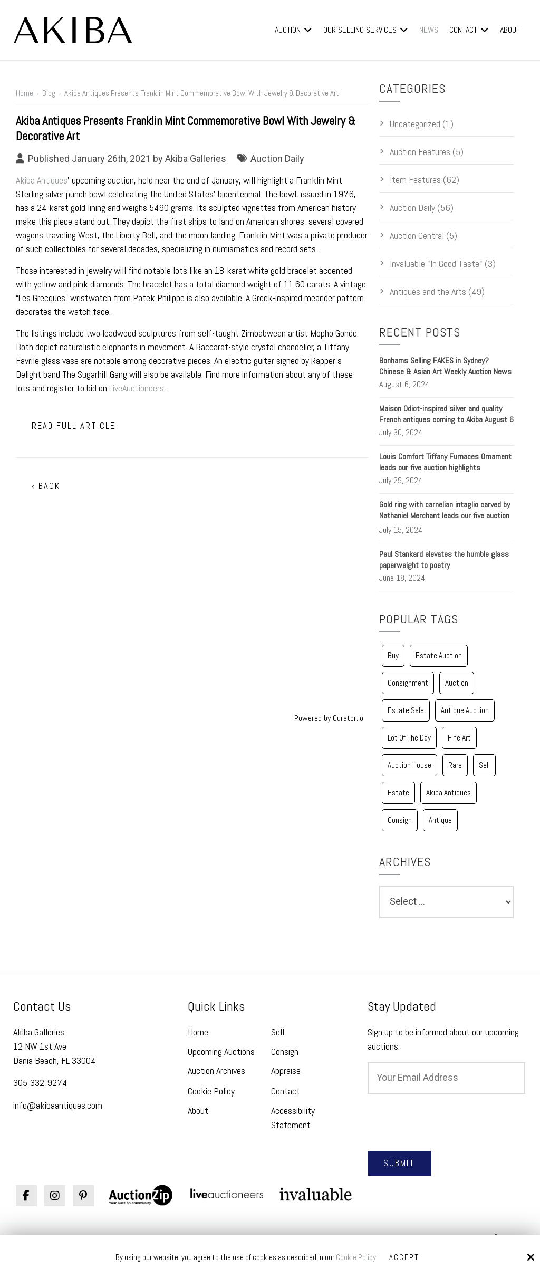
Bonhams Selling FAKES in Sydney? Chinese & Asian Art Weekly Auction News (445, 366)
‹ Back (46, 486)
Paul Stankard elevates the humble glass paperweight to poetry (444, 560)
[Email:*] (446, 1078)
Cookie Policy (356, 1258)
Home (24, 93)
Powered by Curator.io (328, 718)
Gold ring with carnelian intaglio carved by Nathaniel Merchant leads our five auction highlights (444, 515)
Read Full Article (73, 425)
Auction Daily (277, 158)
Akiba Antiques (42, 180)
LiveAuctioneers (136, 388)
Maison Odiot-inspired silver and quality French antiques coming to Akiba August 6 (446, 414)
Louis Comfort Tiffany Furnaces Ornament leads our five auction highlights (445, 462)
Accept (404, 1258)
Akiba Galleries (195, 158)
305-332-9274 (40, 1083)
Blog (48, 93)
